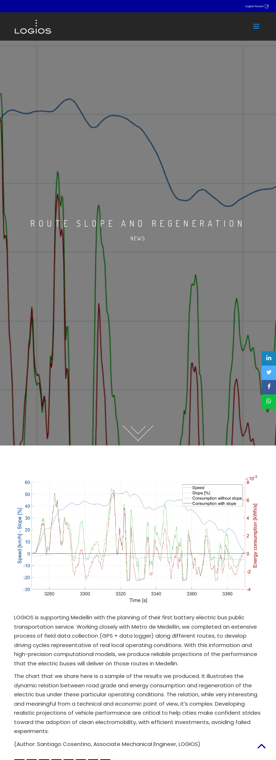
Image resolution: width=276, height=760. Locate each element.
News (138, 238)
